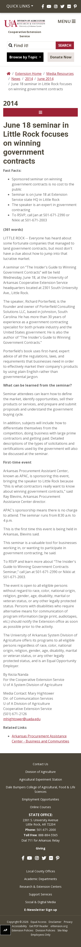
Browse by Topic (23, 57)
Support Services (40, 894)
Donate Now (61, 57)
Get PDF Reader (38, 926)
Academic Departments (40, 879)
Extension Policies (22, 930)
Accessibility (19, 926)
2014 (29, 78)
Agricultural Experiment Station (40, 779)
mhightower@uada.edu (21, 719)
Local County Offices (40, 871)
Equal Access (38, 922)
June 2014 (45, 78)
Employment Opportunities (40, 799)
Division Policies (45, 930)
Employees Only (40, 935)
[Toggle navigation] (40, 112)
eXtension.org (59, 926)
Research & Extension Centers (41, 887)
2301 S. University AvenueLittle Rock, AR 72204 (40, 822)
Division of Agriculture (40, 772)
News (15, 78)
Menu (67, 21)
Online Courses (40, 807)
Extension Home (28, 73)
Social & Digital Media (40, 902)
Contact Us (40, 764)
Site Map (62, 930)
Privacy (68, 922)
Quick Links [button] (18, 6)
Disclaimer (55, 922)
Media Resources (60, 73)
